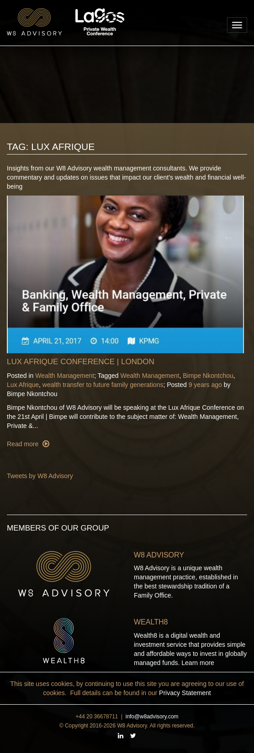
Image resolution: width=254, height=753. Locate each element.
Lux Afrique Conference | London (80, 361)
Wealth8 (151, 622)
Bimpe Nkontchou (208, 375)
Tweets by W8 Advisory (40, 476)
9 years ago (205, 384)
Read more (23, 444)
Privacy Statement (185, 692)
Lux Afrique (23, 384)
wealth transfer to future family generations (103, 384)
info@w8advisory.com (152, 716)
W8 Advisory (159, 555)
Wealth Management (64, 375)
